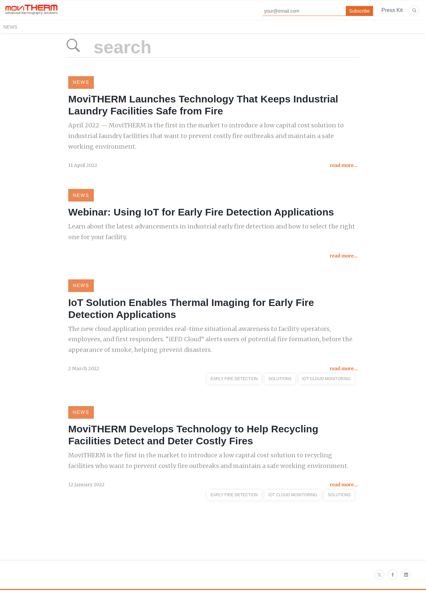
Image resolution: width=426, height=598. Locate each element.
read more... (344, 167)
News (10, 27)
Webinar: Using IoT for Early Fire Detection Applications (201, 214)
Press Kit (392, 10)
